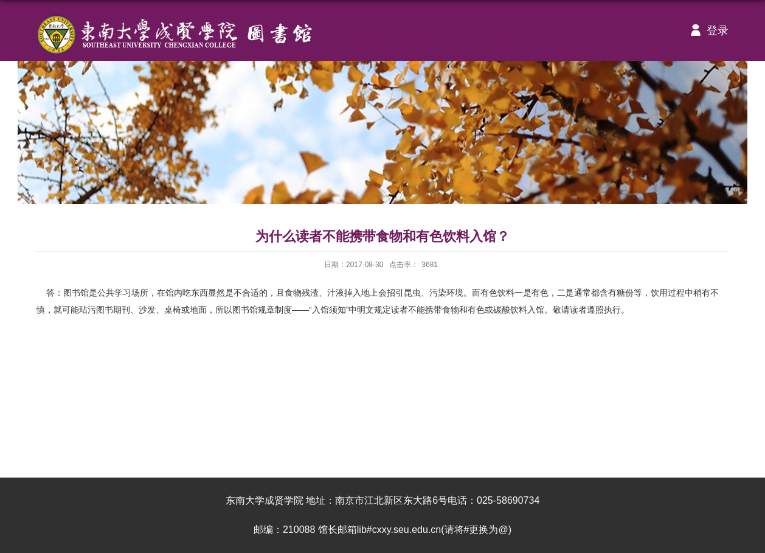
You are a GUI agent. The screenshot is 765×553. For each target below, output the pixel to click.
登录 (707, 30)
